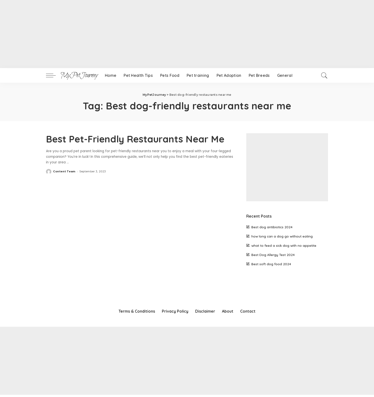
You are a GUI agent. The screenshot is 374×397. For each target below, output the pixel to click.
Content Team (64, 171)
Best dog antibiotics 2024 (271, 227)
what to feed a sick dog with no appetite (283, 245)
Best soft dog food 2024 (271, 264)
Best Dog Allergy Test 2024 (273, 255)
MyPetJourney (79, 75)
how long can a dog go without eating (282, 236)
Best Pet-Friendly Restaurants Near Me (139, 139)
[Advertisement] (146, 34)
